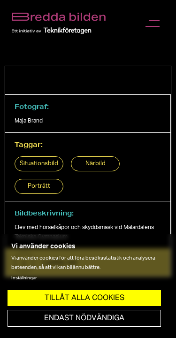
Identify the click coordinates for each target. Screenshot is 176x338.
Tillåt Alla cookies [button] (84, 298)
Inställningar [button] (24, 278)
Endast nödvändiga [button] (84, 318)
